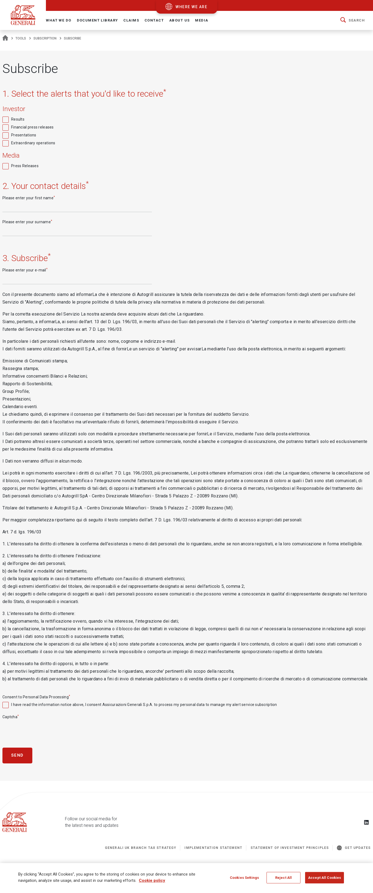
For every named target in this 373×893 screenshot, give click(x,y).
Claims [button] (131, 20)
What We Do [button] (58, 20)
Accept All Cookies (324, 880)
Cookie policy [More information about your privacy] (152, 882)
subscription (45, 38)
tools (20, 38)
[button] (352, 20)
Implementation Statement (213, 848)
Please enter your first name (28, 197)
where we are (191, 7)
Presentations (23, 135)
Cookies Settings (244, 880)
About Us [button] (179, 20)
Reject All (283, 880)
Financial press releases (32, 127)
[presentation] (43, 730)
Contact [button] (154, 20)
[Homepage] (5, 38)
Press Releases (25, 166)
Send (17, 755)
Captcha (10, 716)
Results (17, 119)
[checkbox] (186, 119)
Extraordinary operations (33, 143)
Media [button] (201, 20)
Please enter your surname (27, 221)
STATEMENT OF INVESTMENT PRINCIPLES (289, 848)
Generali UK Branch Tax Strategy (141, 848)
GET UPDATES (354, 847)
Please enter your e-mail (25, 269)
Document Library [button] (97, 20)
